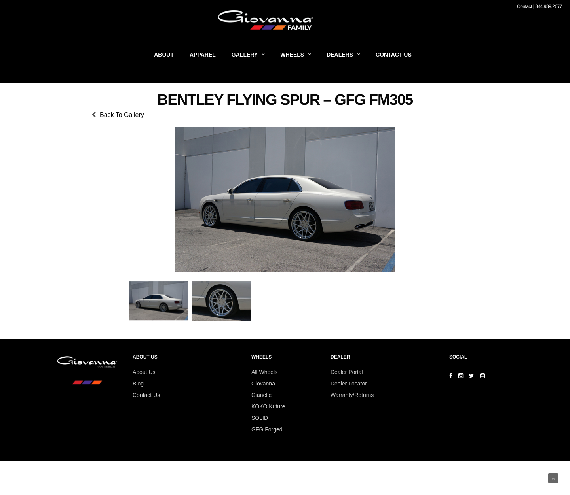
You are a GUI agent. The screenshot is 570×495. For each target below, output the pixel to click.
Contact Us (394, 54)
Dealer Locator (349, 383)
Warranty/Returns (352, 395)
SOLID (259, 418)
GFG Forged (267, 429)
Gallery (245, 54)
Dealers (340, 54)
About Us (144, 372)
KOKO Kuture (268, 406)
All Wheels (264, 372)
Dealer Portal (347, 372)
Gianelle (261, 395)
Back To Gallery (122, 114)
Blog (138, 383)
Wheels (292, 54)
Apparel (203, 54)
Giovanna (263, 383)
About (164, 54)
